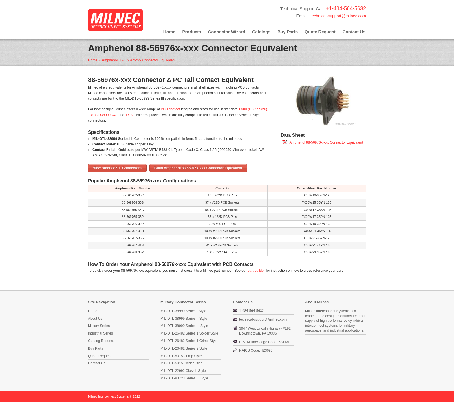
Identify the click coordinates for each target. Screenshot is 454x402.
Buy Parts (287, 31)
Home (169, 31)
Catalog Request (101, 341)
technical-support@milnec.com (338, 16)
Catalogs (261, 31)
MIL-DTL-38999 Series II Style (183, 319)
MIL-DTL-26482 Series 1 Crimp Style (188, 341)
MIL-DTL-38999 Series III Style (184, 326)
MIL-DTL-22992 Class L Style (183, 371)
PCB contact (170, 109)
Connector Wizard (226, 31)
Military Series (99, 326)
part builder (256, 270)
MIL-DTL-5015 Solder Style (181, 363)
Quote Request (320, 31)
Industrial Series (100, 333)
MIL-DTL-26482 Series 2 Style (183, 348)
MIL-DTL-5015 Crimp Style (181, 356)
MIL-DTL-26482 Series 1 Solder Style (189, 333)
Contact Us (354, 31)
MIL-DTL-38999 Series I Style (183, 311)
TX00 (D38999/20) (253, 109)
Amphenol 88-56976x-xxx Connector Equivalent (326, 142)
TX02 (129, 115)
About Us (95, 319)
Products (191, 31)
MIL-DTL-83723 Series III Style (184, 378)
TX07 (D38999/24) (102, 115)
